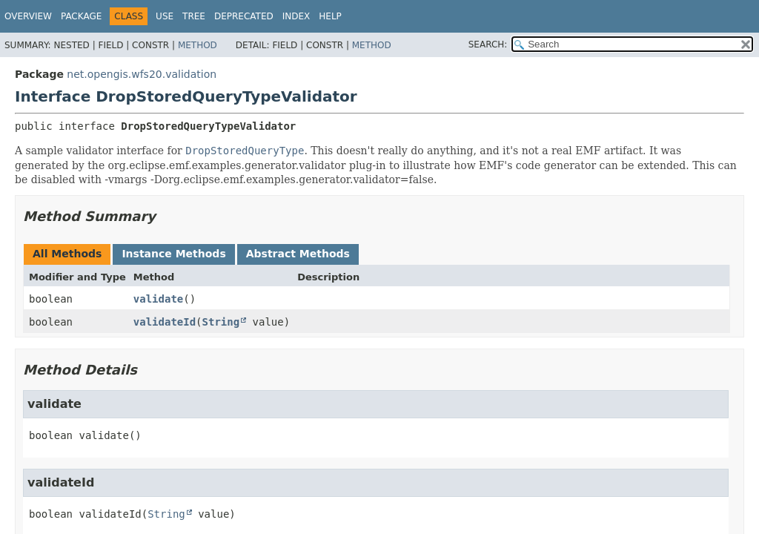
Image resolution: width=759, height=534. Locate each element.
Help (330, 16)
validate (158, 299)
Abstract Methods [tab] (298, 254)
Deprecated (244, 16)
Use (164, 16)
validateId (164, 322)
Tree (193, 16)
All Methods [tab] (67, 254)
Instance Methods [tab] (173, 254)
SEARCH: (488, 44)
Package (81, 16)
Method (197, 45)
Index (296, 16)
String (221, 322)
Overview (28, 16)
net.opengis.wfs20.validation (141, 74)
